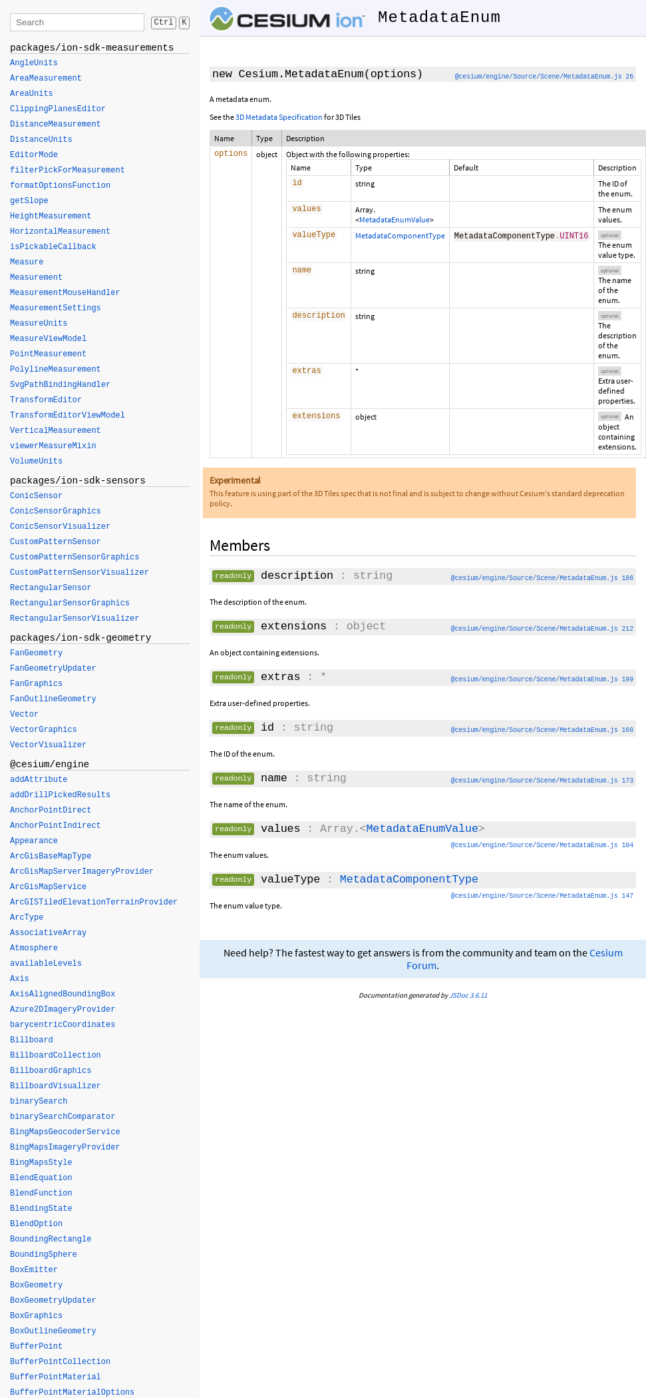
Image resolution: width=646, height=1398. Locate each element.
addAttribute (38, 780)
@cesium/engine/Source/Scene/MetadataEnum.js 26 (544, 77)
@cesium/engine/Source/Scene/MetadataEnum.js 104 (542, 845)
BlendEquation (41, 1178)
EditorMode (34, 155)
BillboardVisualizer (55, 1086)
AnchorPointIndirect (55, 826)
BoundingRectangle (50, 1239)
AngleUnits (34, 63)
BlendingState (41, 1209)
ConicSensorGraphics (55, 511)
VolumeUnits (36, 461)
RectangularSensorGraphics (70, 603)
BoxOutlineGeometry (53, 1331)
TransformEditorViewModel (67, 415)
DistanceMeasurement (55, 124)
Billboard (31, 1040)
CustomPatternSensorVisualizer (79, 572)
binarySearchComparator (62, 1117)
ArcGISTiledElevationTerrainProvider (94, 902)
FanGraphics (36, 684)
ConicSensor (36, 496)
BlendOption (36, 1224)
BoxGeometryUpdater (53, 1300)
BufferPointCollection (60, 1362)
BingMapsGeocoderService (65, 1132)
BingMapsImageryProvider (65, 1147)
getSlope (29, 201)
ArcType (26, 917)
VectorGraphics (43, 730)
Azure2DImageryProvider (62, 1009)
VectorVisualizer (48, 745)
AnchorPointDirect (50, 810)
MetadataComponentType (400, 235)
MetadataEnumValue (394, 219)
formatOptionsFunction (60, 185)
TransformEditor (46, 400)
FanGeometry (36, 653)
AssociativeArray (48, 933)
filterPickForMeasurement (67, 170)
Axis (19, 979)
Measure (26, 262)
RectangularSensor (50, 588)
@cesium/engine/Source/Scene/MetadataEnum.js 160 (542, 730)
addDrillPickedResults (60, 795)
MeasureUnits (38, 323)
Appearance (34, 841)
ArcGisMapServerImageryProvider (82, 871)
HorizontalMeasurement (60, 231)
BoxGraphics (36, 1316)
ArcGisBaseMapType (50, 856)
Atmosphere (34, 948)
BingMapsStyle (41, 1163)
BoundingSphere (43, 1254)
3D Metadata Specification (279, 117)
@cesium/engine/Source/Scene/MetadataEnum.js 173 (542, 781)
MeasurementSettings (55, 308)
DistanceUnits (41, 140)
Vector (24, 714)
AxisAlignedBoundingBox (62, 994)
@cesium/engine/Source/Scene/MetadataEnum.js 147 (542, 896)
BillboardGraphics (50, 1071)
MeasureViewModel (48, 339)
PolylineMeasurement (55, 369)
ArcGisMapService (48, 887)
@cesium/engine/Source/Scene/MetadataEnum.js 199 (542, 679)
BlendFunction (41, 1193)
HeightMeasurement (50, 216)
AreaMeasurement (46, 78)
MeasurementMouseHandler (65, 293)
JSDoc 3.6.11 (468, 995)
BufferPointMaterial (55, 1377)
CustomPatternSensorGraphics (74, 557)
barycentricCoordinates (62, 1025)
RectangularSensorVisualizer (74, 618)
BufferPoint (36, 1346)
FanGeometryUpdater (53, 668)
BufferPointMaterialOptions (72, 1392)
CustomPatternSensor (55, 542)
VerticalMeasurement (55, 431)
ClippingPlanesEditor (58, 109)
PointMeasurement (48, 354)
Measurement (36, 277)
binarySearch (38, 1101)
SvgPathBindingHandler (60, 385)
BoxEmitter (34, 1270)
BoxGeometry (36, 1285)
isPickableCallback (53, 247)
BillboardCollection (55, 1055)
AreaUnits (31, 94)
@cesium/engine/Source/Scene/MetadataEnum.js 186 (542, 578)
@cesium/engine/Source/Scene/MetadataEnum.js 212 (542, 629)
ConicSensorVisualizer (60, 526)
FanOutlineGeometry (53, 699)
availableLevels (46, 963)
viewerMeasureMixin (53, 446)
